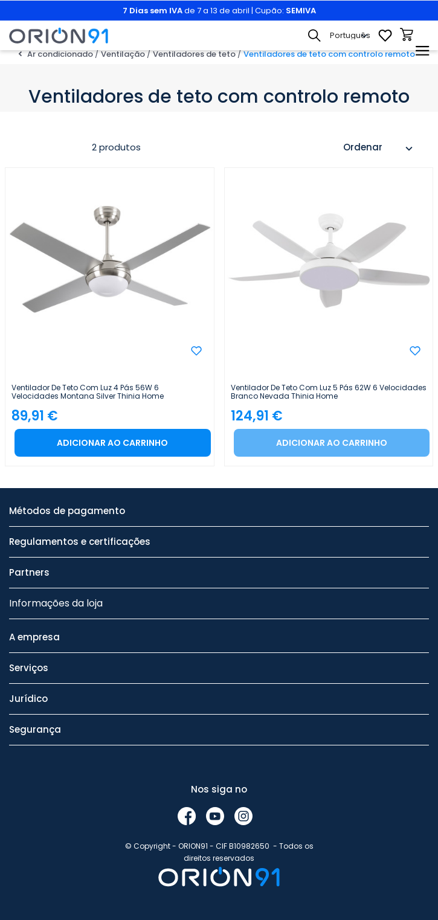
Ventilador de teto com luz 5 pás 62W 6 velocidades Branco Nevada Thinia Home (329, 392)
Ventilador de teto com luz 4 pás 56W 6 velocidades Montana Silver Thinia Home (87, 392)
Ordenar (379, 148)
